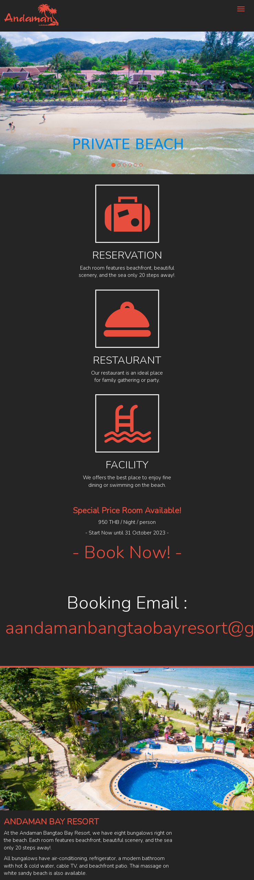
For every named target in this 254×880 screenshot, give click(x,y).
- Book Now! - (127, 552)
